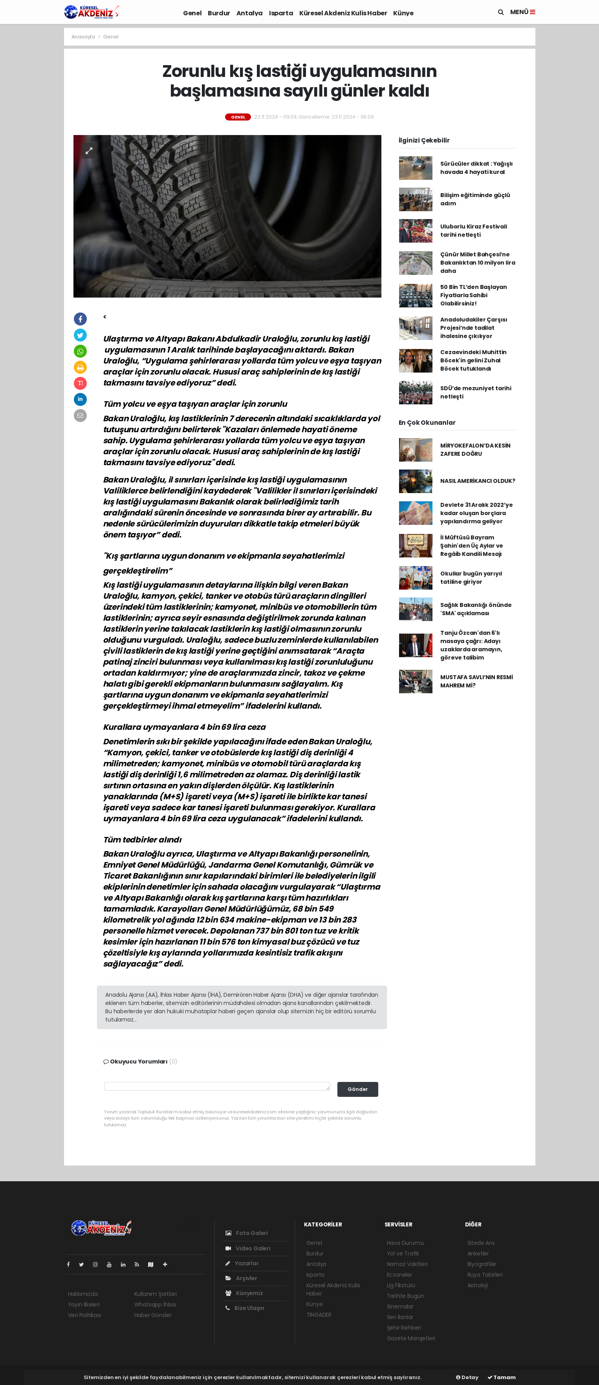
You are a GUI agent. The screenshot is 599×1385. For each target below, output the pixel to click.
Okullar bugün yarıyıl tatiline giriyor (471, 578)
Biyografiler (482, 1264)
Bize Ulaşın (245, 1308)
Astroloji (477, 1285)
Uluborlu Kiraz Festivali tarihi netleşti (473, 231)
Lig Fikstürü (401, 1285)
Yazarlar (242, 1263)
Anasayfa (83, 36)
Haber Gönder (153, 1315)
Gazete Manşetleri (411, 1338)
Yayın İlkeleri (84, 1304)
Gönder (358, 1089)
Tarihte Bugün (406, 1296)
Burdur (219, 13)
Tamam (501, 1377)
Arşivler (241, 1278)
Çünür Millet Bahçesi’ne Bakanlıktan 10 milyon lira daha (477, 262)
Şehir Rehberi (404, 1328)
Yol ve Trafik (403, 1253)
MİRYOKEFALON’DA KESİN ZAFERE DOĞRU (475, 450)
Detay (467, 1377)
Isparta (281, 13)
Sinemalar (400, 1306)
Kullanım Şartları (155, 1294)
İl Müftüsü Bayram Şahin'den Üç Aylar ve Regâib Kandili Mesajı (471, 546)
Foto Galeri (246, 1233)
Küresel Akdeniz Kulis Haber (343, 13)
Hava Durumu (405, 1243)
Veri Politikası (84, 1315)
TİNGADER (319, 1315)
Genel (192, 13)
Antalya (249, 13)
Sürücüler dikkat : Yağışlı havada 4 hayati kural (476, 168)
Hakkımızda (83, 1294)
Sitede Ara (481, 1243)
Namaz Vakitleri (407, 1264)
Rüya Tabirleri (485, 1275)
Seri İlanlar (400, 1317)
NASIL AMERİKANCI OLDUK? (477, 481)
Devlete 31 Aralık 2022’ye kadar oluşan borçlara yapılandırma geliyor (476, 513)
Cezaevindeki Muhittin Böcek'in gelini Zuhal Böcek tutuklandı (473, 360)
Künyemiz (244, 1293)
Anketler (478, 1253)
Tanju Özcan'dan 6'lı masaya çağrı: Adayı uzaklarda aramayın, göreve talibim (471, 645)
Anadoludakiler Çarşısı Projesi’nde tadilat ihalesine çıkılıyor (473, 328)
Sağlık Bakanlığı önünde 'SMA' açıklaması (476, 609)
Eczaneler (399, 1275)
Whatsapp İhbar (155, 1304)
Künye (403, 13)
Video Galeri (248, 1248)
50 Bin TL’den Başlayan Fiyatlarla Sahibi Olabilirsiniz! (473, 295)
